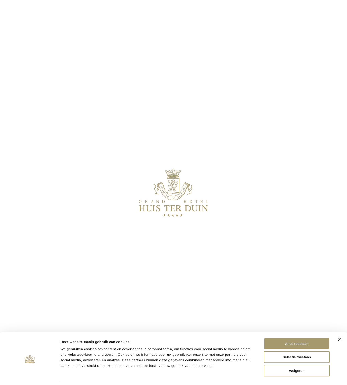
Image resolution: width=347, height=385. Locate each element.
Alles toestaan (297, 328)
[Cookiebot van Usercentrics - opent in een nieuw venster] (30, 376)
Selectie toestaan (297, 342)
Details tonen (249, 376)
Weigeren (296, 356)
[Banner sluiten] (339, 324)
